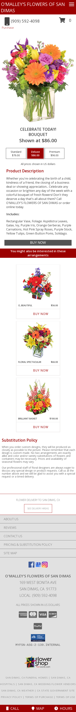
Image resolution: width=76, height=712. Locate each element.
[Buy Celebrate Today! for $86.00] (38, 243)
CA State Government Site (56, 690)
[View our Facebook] (31, 566)
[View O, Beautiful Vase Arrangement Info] (38, 284)
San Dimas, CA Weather (17, 690)
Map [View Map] (38, 708)
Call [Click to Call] (12, 708)
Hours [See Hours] (63, 708)
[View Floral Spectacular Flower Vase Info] (38, 341)
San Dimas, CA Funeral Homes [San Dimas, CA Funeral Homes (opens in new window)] (27, 677)
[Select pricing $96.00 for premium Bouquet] (54, 153)
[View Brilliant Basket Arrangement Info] (38, 397)
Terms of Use (65, 697)
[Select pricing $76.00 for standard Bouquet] (16, 153)
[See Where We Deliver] (38, 508)
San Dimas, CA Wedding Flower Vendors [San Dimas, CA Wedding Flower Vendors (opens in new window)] (47, 684)
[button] (65, 21)
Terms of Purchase (39, 697)
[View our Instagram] (45, 566)
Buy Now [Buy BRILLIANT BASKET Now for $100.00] (40, 427)
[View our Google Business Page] (38, 566)
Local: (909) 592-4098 (38, 595)
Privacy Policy (11, 697)
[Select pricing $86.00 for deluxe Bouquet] (35, 153)
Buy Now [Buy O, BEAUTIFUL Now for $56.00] (40, 314)
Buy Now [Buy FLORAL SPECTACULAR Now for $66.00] (40, 370)
